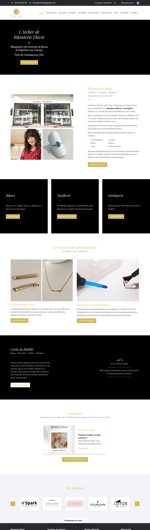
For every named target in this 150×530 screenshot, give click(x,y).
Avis (116, 13)
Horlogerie (82, 13)
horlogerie (113, 108)
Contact (134, 13)
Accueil (41, 13)
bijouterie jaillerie (99, 108)
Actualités (124, 13)
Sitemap (92, 527)
